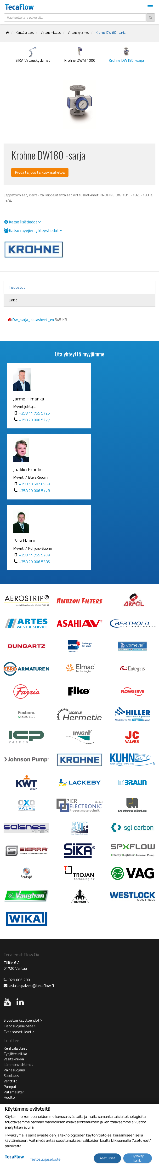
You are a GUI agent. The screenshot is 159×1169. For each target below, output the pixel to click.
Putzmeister (14, 1092)
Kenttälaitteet (25, 32)
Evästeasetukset (19, 1032)
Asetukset (107, 1158)
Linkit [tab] (13, 300)
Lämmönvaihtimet (18, 1064)
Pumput (10, 1086)
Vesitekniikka (14, 1059)
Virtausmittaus (51, 32)
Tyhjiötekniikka (15, 1054)
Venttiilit (10, 1081)
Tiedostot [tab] (17, 287)
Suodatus (11, 1075)
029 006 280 (19, 980)
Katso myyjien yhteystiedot (33, 230)
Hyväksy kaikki (137, 1158)
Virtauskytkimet (78, 32)
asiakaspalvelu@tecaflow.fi (31, 985)
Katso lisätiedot (22, 222)
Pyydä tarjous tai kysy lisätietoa (40, 172)
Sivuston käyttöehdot (23, 1020)
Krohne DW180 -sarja (110, 32)
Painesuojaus (14, 1070)
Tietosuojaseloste (20, 1026)
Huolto (9, 1097)
